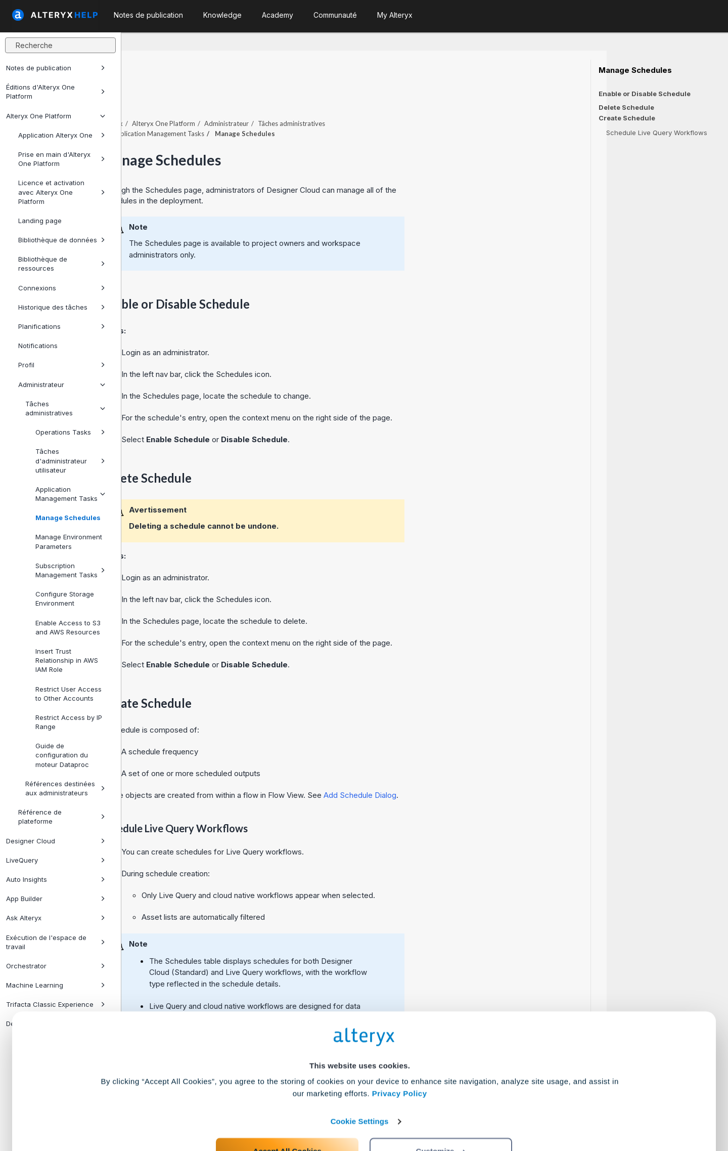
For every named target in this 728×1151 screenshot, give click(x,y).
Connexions (61, 288)
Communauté (335, 15)
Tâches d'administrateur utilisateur (70, 460)
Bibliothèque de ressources (61, 263)
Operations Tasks (70, 432)
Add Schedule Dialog (481, 767)
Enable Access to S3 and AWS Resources (68, 627)
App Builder (55, 898)
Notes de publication (55, 68)
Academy (277, 15)
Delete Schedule (626, 107)
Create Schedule (627, 118)
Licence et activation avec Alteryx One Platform (61, 192)
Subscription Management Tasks (70, 570)
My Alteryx (395, 15)
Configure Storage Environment (64, 598)
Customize (441, 1106)
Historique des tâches (61, 307)
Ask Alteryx (55, 918)
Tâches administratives (65, 408)
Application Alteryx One (61, 135)
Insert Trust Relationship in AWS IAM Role (66, 660)
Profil (61, 365)
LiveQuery (55, 860)
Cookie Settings (360, 1076)
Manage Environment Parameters (68, 541)
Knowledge (222, 15)
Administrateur (61, 384)
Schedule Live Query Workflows (656, 133)
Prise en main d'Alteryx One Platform (61, 158)
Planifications (61, 326)
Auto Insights (55, 879)
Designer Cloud (55, 841)
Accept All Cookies (287, 1106)
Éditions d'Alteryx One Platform (55, 91)
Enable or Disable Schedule (645, 94)
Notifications (38, 346)
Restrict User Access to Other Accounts (68, 693)
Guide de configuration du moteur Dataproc (62, 755)
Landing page (40, 221)
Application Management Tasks (70, 493)
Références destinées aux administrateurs (65, 788)
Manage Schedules (68, 518)
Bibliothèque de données (61, 240)
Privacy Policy (399, 1048)
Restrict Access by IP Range (68, 722)
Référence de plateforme (61, 816)
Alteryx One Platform (55, 116)
